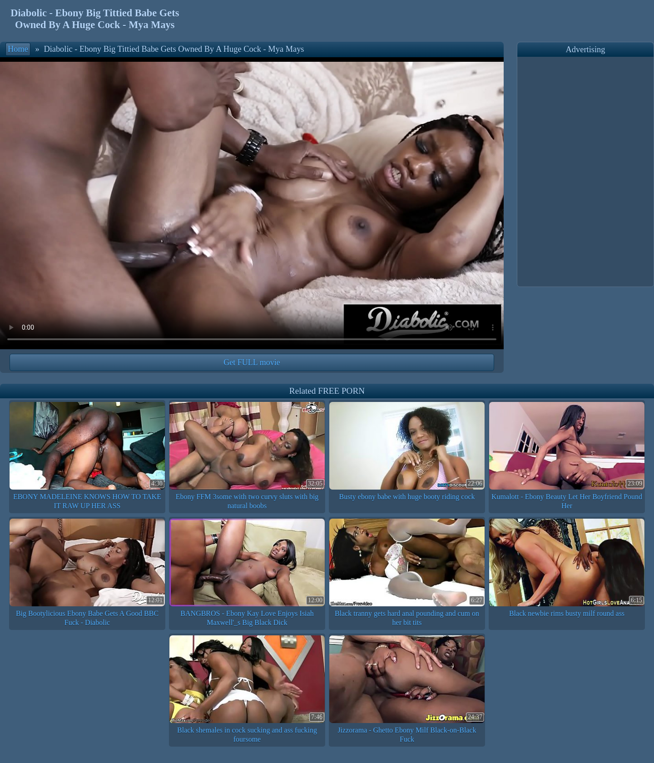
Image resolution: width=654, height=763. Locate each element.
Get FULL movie (251, 362)
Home (18, 49)
